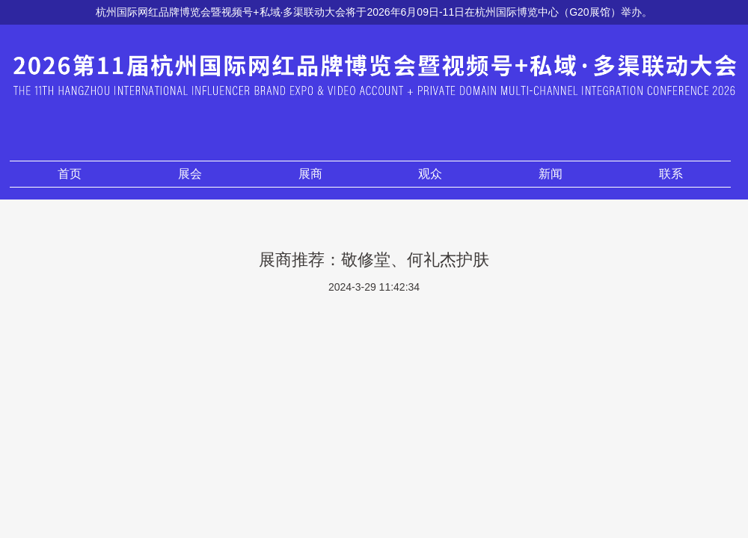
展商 (310, 173)
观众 (430, 173)
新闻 (550, 173)
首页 (70, 173)
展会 (190, 173)
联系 (671, 173)
